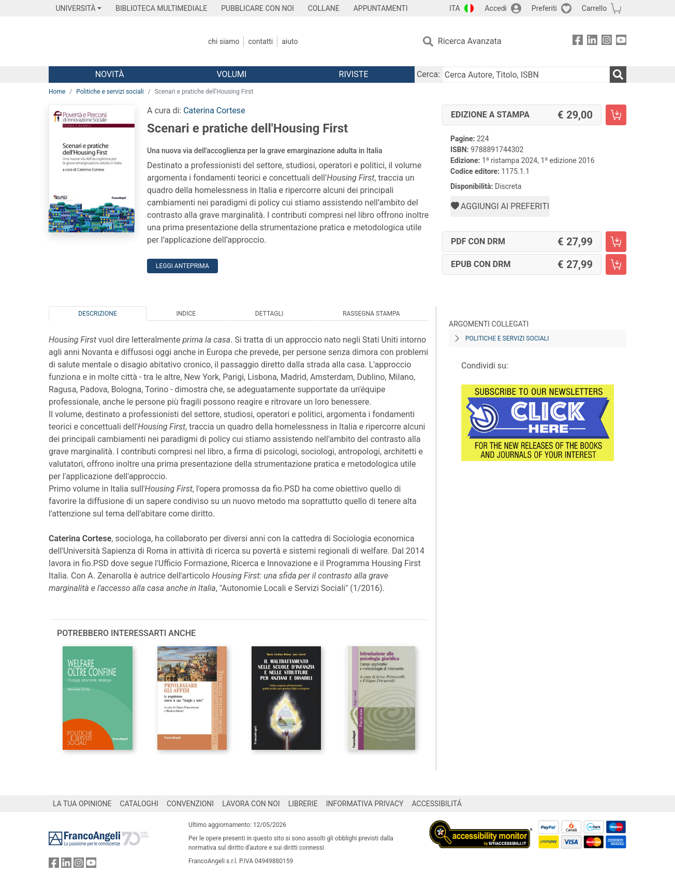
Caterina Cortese (214, 110)
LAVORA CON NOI (251, 804)
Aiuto (290, 41)
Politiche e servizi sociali (110, 91)
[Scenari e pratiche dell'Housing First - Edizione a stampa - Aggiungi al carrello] (616, 115)
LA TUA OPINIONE (82, 804)
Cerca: (428, 74)
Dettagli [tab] (269, 313)
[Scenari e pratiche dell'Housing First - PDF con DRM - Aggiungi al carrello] (616, 241)
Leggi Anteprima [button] (182, 266)
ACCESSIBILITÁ (437, 804)
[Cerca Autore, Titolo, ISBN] (526, 74)
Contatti (260, 41)
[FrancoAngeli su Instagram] (606, 42)
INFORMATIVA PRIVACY (365, 804)
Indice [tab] (186, 313)
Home (57, 91)
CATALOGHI (139, 804)
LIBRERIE (303, 804)
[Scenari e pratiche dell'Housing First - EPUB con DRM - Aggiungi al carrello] (616, 264)
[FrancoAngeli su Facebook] (578, 42)
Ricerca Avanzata (470, 41)
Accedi (496, 8)
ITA (454, 8)
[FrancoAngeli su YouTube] (621, 42)
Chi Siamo (223, 41)
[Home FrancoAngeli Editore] (117, 41)
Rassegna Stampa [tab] (371, 313)
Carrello (594, 8)
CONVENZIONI (190, 804)
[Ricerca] (618, 74)
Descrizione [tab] (97, 313)
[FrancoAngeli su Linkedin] (592, 42)
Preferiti (544, 8)
